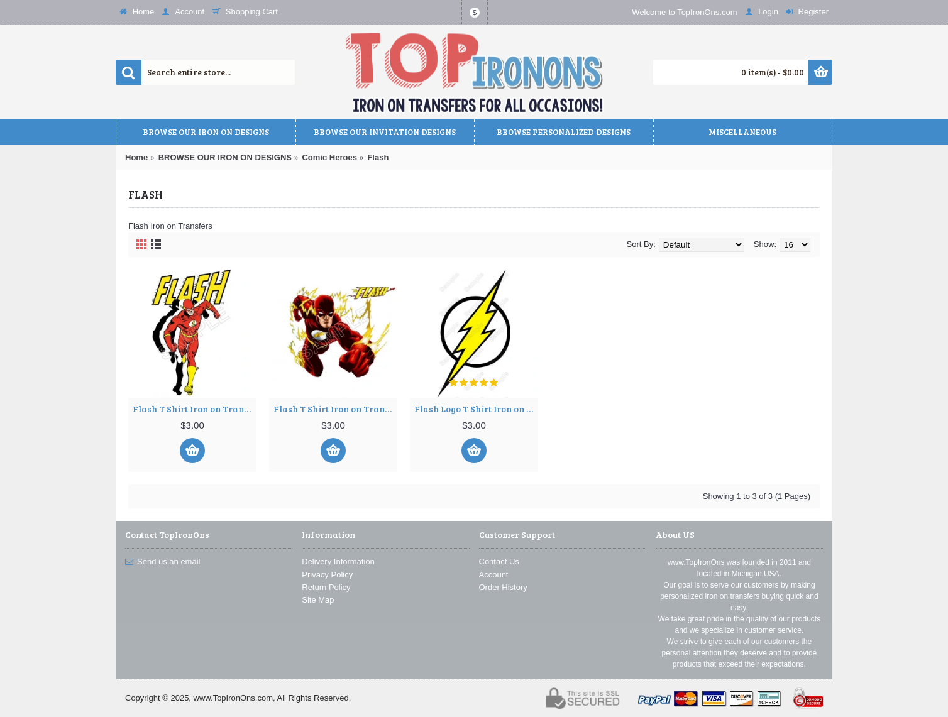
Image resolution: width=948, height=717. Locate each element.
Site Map (318, 600)
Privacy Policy (327, 574)
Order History (503, 587)
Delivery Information (338, 561)
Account (494, 574)
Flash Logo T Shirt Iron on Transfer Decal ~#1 (476, 409)
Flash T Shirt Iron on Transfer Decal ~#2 (335, 409)
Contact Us (499, 561)
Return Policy (326, 587)
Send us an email (162, 562)
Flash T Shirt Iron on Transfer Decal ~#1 (194, 409)
